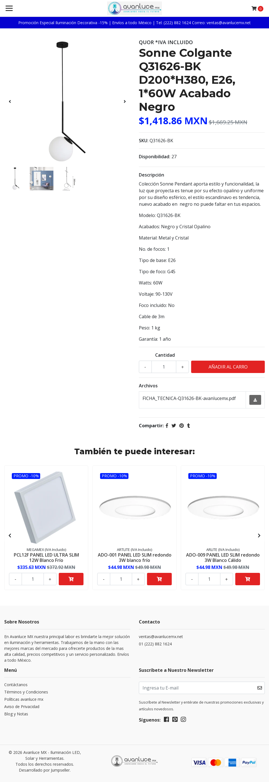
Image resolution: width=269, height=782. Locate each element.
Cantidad (165, 355)
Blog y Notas (16, 714)
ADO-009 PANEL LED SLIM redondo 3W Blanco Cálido (223, 557)
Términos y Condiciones (26, 692)
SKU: (143, 140)
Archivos (148, 386)
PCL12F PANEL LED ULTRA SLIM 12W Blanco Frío (46, 557)
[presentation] (9, 101)
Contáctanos (16, 684)
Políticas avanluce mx (23, 699)
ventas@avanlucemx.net (161, 636)
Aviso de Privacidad (21, 706)
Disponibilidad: (154, 156)
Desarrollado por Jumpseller (44, 770)
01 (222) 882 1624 (155, 644)
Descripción (151, 175)
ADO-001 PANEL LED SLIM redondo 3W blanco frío (134, 557)
